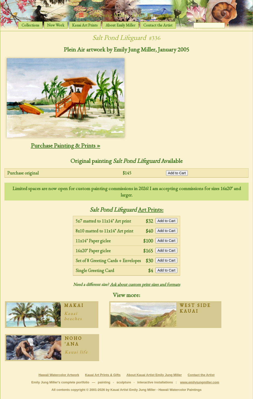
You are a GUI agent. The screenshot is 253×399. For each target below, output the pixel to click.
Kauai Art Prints (85, 25)
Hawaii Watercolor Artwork (59, 375)
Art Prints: (151, 209)
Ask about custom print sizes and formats (145, 284)
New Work (55, 25)
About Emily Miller (120, 25)
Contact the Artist (157, 25)
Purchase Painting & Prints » (65, 145)
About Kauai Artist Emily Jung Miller (154, 375)
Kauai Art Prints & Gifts (103, 375)
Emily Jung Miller (126, 15)
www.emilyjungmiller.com (199, 382)
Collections (30, 25)
